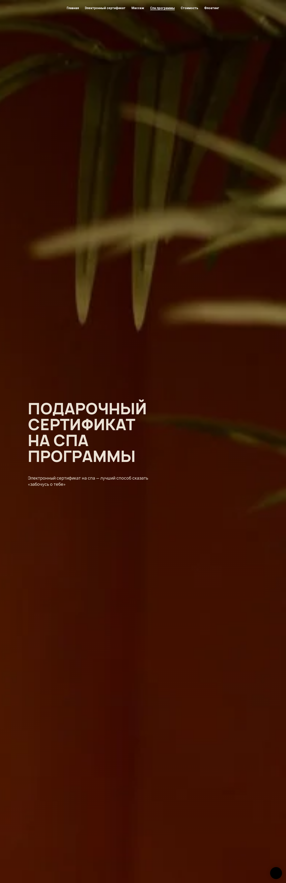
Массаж (137, 8)
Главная (73, 8)
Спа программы (162, 8)
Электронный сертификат (105, 8)
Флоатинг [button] (211, 8)
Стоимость (189, 8)
